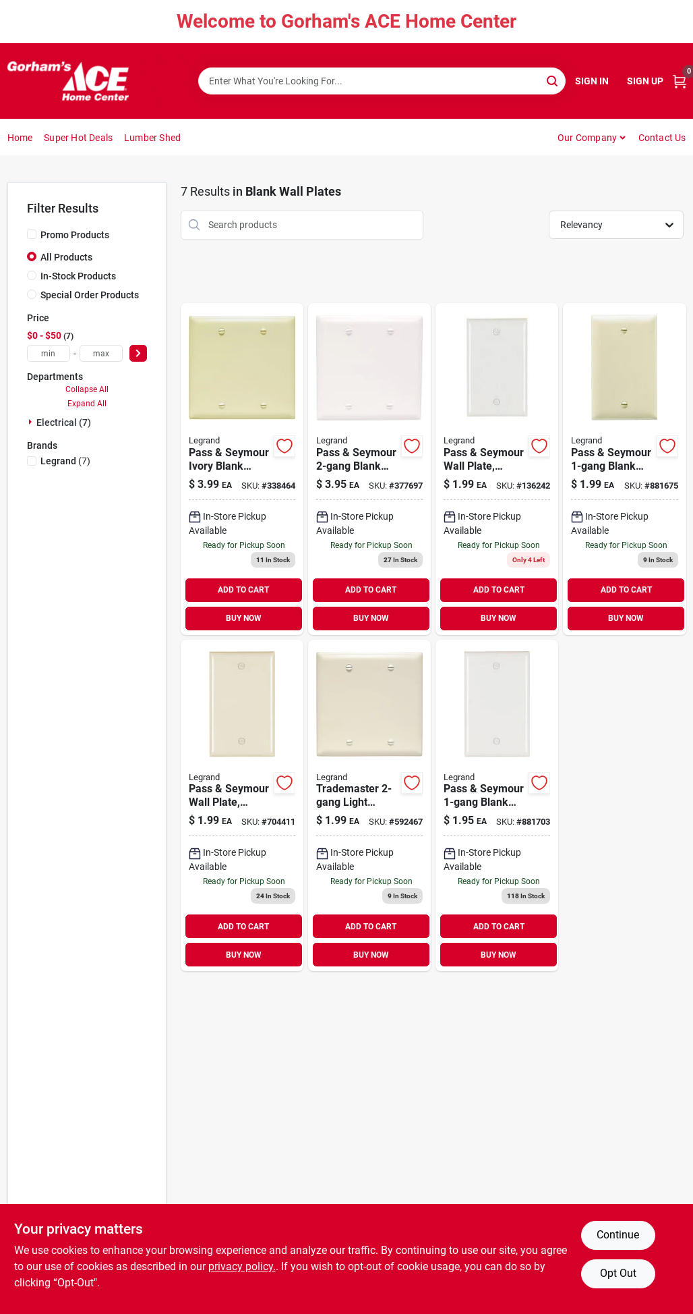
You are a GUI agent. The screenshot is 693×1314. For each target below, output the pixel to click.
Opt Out (618, 1273)
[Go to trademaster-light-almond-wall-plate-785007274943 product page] (369, 806)
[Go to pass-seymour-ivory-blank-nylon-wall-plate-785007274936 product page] (242, 469)
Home (20, 137)
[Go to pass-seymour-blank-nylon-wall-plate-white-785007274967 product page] (369, 469)
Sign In (592, 81)
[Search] (553, 80)
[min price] (48, 353)
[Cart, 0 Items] (679, 81)
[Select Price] (138, 353)
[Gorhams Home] (68, 81)
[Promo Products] (31, 234)
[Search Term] (382, 80)
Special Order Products (89, 295)
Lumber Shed (152, 137)
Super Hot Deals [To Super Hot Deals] (78, 137)
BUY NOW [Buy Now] (244, 618)
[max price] (101, 353)
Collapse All (87, 389)
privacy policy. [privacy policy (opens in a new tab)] (242, 1266)
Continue (618, 1234)
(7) (65, 461)
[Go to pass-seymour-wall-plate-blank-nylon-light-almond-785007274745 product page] (242, 806)
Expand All (87, 403)
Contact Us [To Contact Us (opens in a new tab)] (662, 137)
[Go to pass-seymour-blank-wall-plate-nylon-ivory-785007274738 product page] (624, 469)
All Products (66, 257)
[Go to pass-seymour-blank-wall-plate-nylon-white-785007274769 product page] (496, 806)
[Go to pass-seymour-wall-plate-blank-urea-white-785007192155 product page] (496, 469)
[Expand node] (31, 422)
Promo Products (74, 234)
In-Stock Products (78, 276)
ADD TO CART (243, 590)
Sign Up (645, 81)
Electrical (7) (63, 422)
